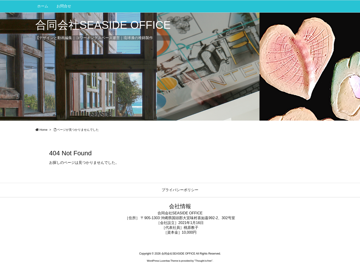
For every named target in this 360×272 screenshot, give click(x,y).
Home (43, 129)
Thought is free (203, 260)
